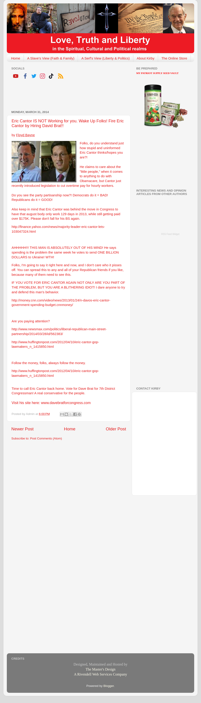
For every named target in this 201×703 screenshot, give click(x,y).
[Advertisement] (64, 95)
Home (15, 58)
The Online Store (174, 58)
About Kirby (145, 58)
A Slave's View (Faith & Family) (50, 58)
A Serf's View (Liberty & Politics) (105, 58)
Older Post (116, 429)
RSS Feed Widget (170, 234)
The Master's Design (101, 669)
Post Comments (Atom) (46, 438)
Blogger (108, 686)
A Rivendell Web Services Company (100, 674)
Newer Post (22, 429)
